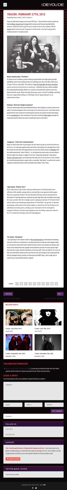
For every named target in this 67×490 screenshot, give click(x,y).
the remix (55, 249)
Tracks (28, 17)
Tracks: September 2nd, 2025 (15, 353)
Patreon (44, 450)
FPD (44, 484)
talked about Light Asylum (19, 189)
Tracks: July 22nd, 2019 (14, 328)
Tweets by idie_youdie (12, 474)
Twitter (9, 429)
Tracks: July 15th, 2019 (42, 328)
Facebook (10, 434)
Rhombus (55, 81)
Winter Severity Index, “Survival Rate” (17, 368)
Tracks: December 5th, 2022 (44, 353)
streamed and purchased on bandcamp (23, 87)
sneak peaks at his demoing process (37, 110)
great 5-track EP (43, 92)
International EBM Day (30, 21)
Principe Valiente (12, 84)
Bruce (15, 17)
